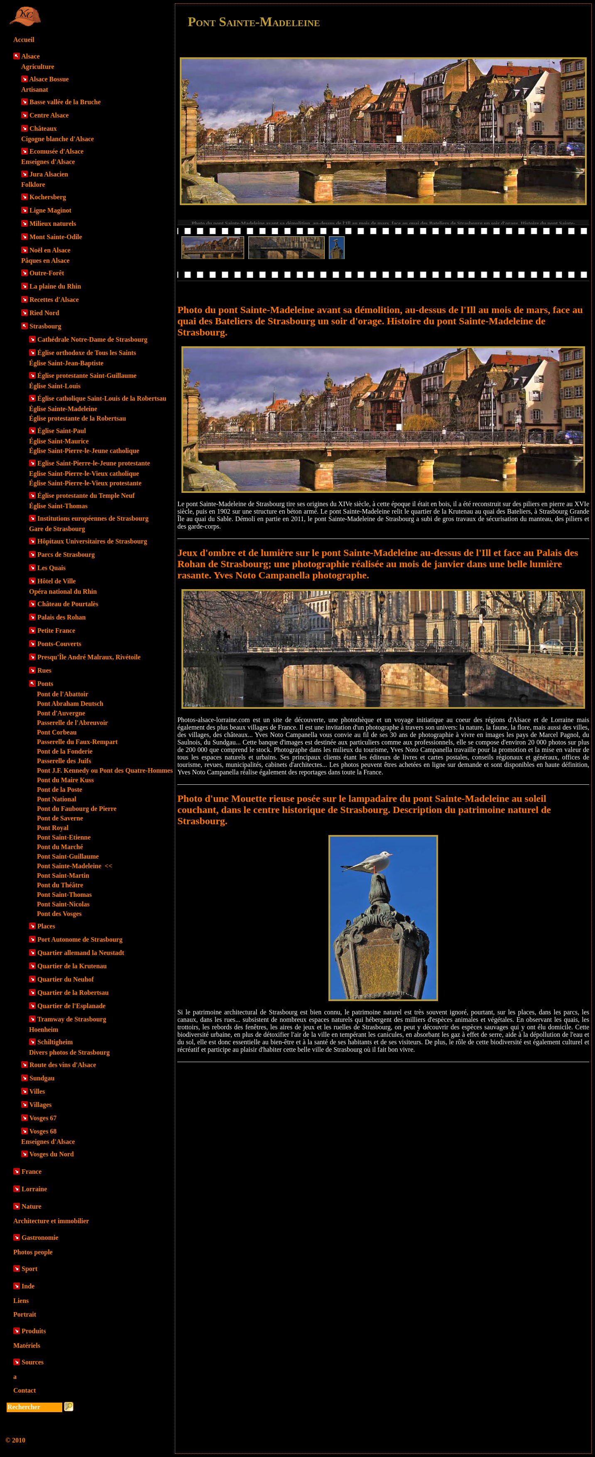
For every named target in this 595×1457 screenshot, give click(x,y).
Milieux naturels (52, 223)
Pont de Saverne (60, 818)
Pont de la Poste (59, 789)
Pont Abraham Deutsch (70, 703)
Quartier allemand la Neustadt (80, 952)
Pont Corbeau (57, 732)
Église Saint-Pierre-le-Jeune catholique (84, 450)
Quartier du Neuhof (65, 979)
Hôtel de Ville (56, 581)
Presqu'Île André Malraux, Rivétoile (89, 657)
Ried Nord (44, 312)
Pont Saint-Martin (63, 875)
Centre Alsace (49, 115)
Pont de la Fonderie (65, 751)
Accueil (23, 39)
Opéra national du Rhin (63, 591)
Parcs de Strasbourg (66, 554)
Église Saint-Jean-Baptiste (66, 363)
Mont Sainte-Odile (55, 236)
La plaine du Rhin (55, 286)
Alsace (30, 56)
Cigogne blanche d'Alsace (57, 138)
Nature (32, 1206)
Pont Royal (53, 827)
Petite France (56, 630)
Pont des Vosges (59, 913)
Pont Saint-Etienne (64, 837)
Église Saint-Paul (61, 430)
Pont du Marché (60, 846)
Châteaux (43, 128)
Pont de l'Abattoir (62, 694)
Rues (44, 670)
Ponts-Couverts (59, 643)
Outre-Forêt (46, 273)
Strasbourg (45, 326)
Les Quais (51, 567)
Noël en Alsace (50, 250)
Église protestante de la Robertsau (77, 418)
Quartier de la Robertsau (73, 992)
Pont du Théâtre (60, 885)
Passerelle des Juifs (64, 760)
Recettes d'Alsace (54, 299)
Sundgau (42, 1078)
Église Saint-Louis (55, 385)
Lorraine (34, 1189)
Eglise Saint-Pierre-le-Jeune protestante (93, 463)
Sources (33, 1362)
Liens (21, 1300)
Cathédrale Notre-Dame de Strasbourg (92, 339)
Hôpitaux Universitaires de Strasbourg (92, 541)
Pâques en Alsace (45, 260)
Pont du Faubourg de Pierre (77, 808)
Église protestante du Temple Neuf (86, 495)
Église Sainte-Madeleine (63, 408)
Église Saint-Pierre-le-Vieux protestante (85, 483)
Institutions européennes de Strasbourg (93, 518)
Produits (34, 1331)
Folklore (33, 184)
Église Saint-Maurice (59, 441)
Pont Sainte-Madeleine (74, 865)
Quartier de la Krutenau (72, 966)
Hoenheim (43, 1029)
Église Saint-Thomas (58, 505)
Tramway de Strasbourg (71, 1019)
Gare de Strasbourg (57, 528)
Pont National (56, 799)
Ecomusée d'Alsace (56, 151)
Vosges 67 (43, 1118)
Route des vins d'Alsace (62, 1064)
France (32, 1171)
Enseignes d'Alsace (48, 161)
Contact (24, 1390)
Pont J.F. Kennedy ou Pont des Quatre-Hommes (105, 770)
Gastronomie (40, 1237)
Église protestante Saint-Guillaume (87, 375)
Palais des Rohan (61, 617)
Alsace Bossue (49, 79)
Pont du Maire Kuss (65, 780)
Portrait (24, 1314)
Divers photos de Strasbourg (69, 1052)
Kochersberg (47, 197)
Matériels (26, 1345)
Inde (28, 1286)
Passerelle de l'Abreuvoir (72, 722)
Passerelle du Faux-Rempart (77, 741)
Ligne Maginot (50, 210)
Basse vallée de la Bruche (65, 101)
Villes (37, 1091)
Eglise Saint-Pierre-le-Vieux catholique (84, 473)
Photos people (33, 1252)
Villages (40, 1104)
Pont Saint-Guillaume (68, 856)
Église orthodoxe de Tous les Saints (86, 352)
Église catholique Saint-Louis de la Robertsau (102, 398)
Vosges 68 (43, 1131)
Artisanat (34, 89)
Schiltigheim (55, 1042)
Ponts (45, 683)
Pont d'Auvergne (61, 713)
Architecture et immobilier (51, 1220)
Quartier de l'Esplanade (71, 1005)
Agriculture (37, 66)
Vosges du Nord (51, 1154)
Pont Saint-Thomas (64, 894)
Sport (29, 1268)
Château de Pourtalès (67, 603)
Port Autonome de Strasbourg (79, 939)
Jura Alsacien (48, 174)
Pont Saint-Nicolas (63, 904)
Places (46, 926)
